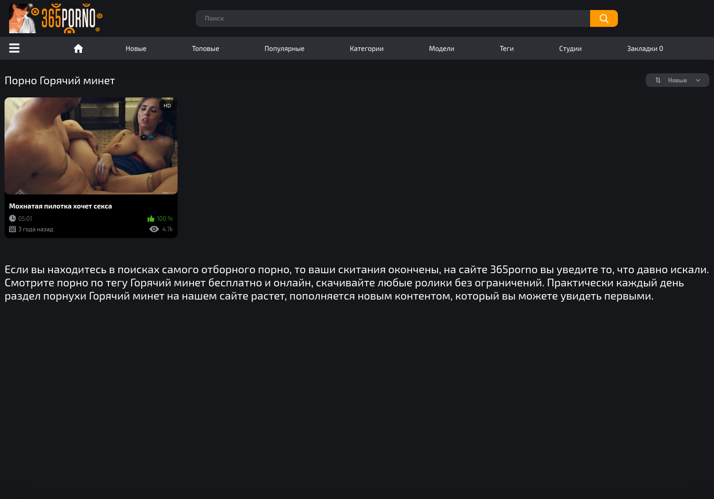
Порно (78, 48)
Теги (507, 48)
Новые (136, 48)
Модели (441, 48)
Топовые (205, 48)
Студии (570, 48)
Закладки (645, 48)
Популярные (285, 48)
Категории (366, 48)
